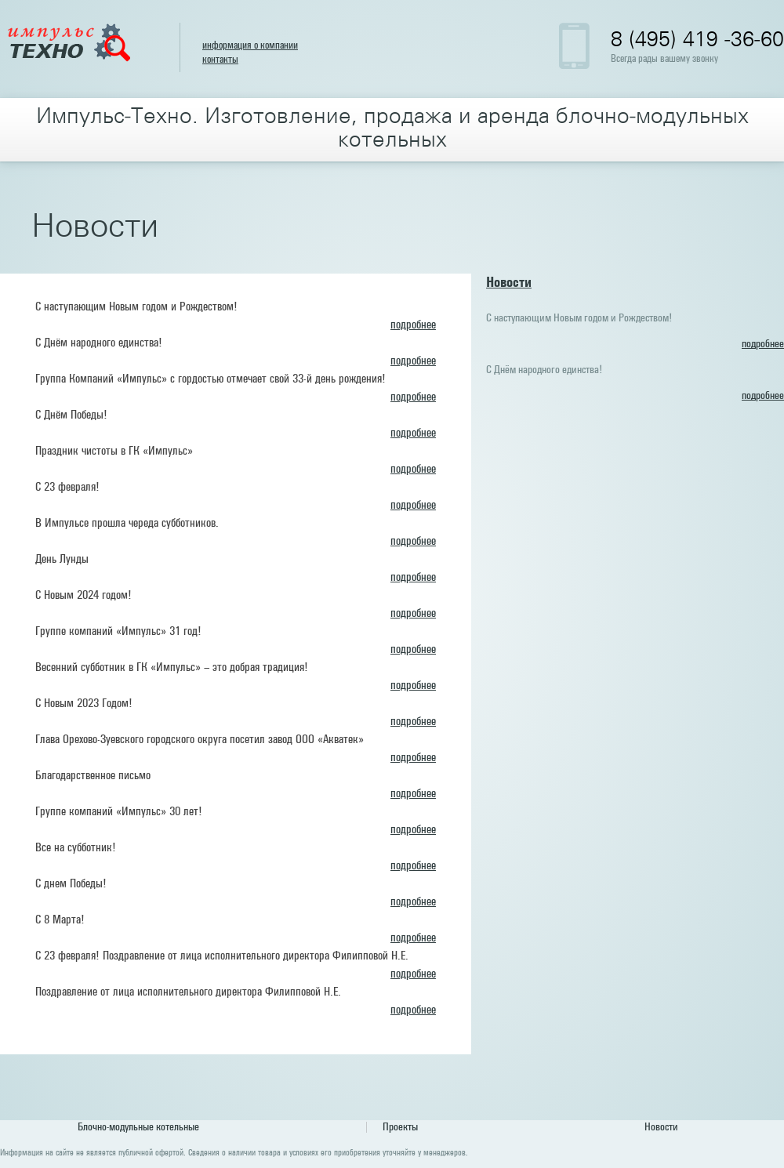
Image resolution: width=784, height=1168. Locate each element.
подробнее (413, 325)
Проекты (400, 1127)
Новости (509, 282)
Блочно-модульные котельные (138, 1127)
